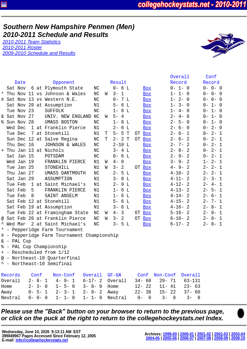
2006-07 (187, 338)
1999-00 (170, 334)
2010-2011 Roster (22, 47)
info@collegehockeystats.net (42, 340)
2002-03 (221, 334)
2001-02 (204, 334)
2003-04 (238, 334)
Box (147, 88)
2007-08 (204, 338)
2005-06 (170, 338)
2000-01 (187, 334)
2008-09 (221, 338)
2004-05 (153, 338)
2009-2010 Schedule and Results (39, 53)
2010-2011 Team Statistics (32, 42)
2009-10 (238, 338)
